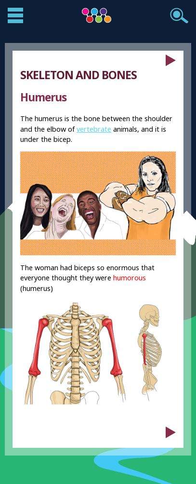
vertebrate (94, 129)
